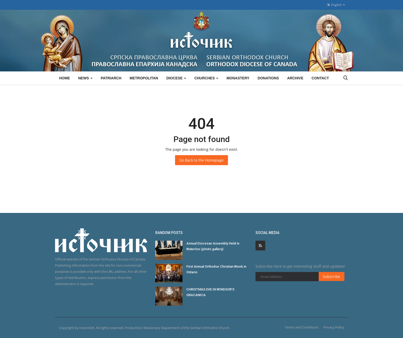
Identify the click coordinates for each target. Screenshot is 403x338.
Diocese (176, 78)
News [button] (85, 78)
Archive (295, 78)
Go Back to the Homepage (201, 160)
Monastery (237, 78)
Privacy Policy (333, 327)
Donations (268, 78)
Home (64, 78)
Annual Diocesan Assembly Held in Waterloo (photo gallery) (212, 246)
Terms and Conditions (301, 327)
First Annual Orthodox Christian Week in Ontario (216, 269)
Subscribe (331, 276)
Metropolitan (144, 78)
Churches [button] (206, 78)
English (336, 5)
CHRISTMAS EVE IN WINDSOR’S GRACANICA (210, 292)
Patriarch (111, 78)
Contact (320, 78)
